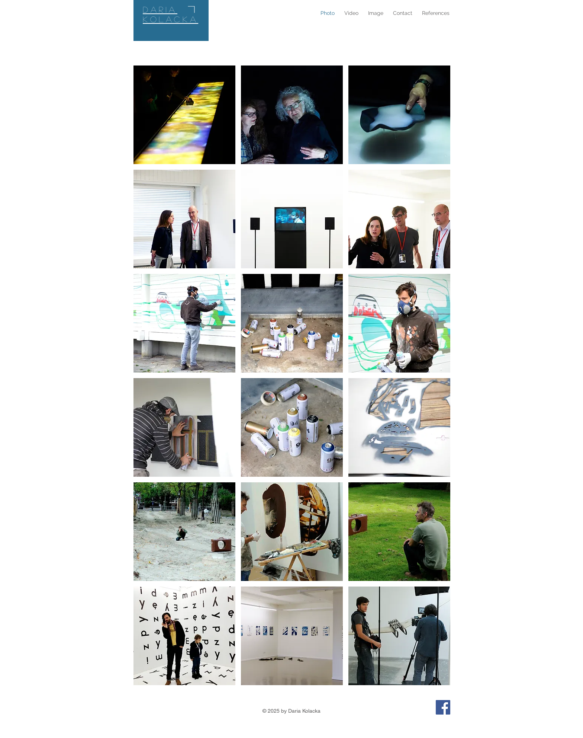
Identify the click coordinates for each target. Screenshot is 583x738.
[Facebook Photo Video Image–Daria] (443, 707)
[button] (184, 115)
